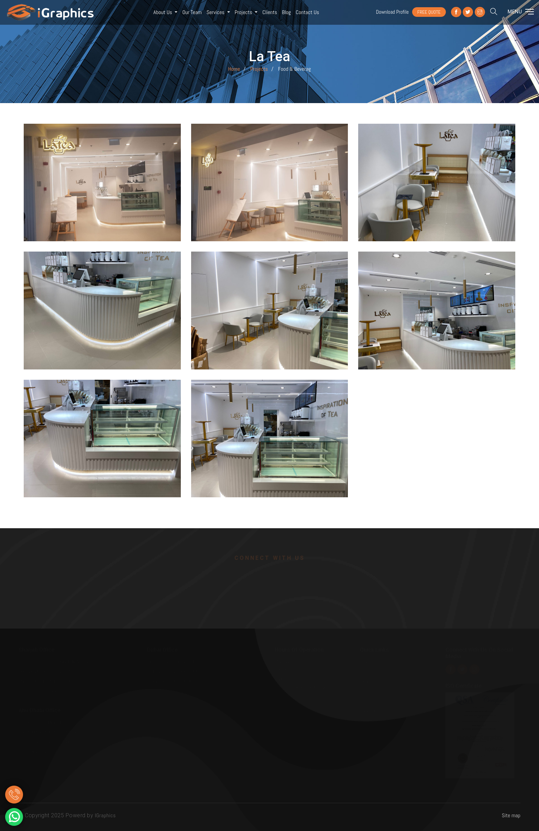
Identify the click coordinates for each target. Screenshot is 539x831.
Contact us (307, 12)
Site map (511, 815)
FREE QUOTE (429, 12)
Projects (244, 12)
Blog (286, 12)
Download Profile (392, 12)
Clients (269, 12)
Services (216, 12)
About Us (163, 12)
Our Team (191, 12)
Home (234, 69)
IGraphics (105, 815)
